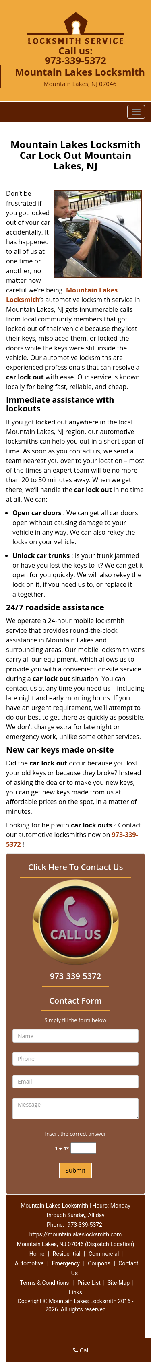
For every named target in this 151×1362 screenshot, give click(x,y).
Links (75, 1292)
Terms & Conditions (44, 1283)
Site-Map (119, 1283)
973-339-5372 (75, 60)
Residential (67, 1254)
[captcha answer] (83, 1148)
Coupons (99, 1263)
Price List (89, 1283)
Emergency (66, 1263)
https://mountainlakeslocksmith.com (75, 1234)
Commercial (104, 1254)
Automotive (29, 1263)
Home (37, 1254)
